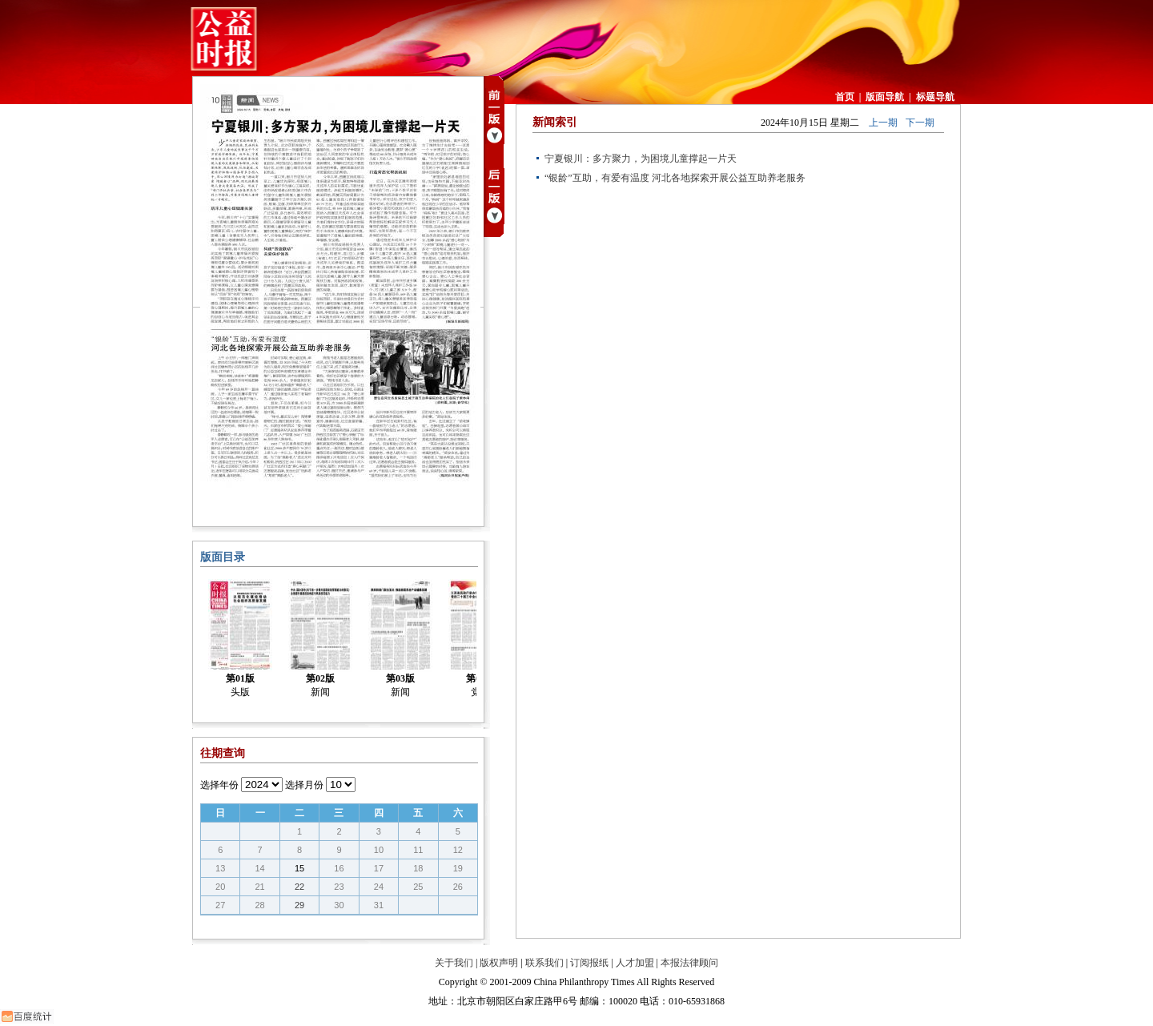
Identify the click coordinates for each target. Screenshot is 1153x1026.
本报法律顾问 (689, 962)
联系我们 (544, 962)
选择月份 (304, 785)
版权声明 (499, 962)
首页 (844, 97)
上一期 (883, 122)
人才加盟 (635, 962)
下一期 (920, 122)
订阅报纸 (589, 962)
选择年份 (219, 785)
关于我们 (454, 962)
